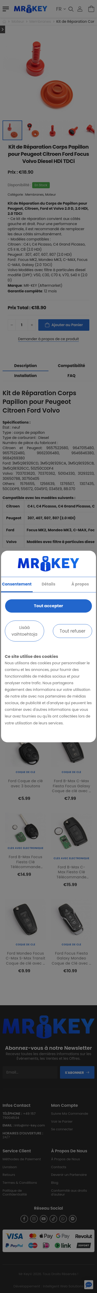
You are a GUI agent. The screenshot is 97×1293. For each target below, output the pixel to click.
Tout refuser (73, 631)
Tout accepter (48, 606)
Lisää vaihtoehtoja (24, 631)
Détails (48, 584)
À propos (80, 584)
